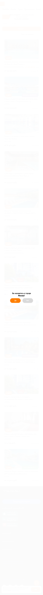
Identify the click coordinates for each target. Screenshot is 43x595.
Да (15, 300)
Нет (27, 300)
